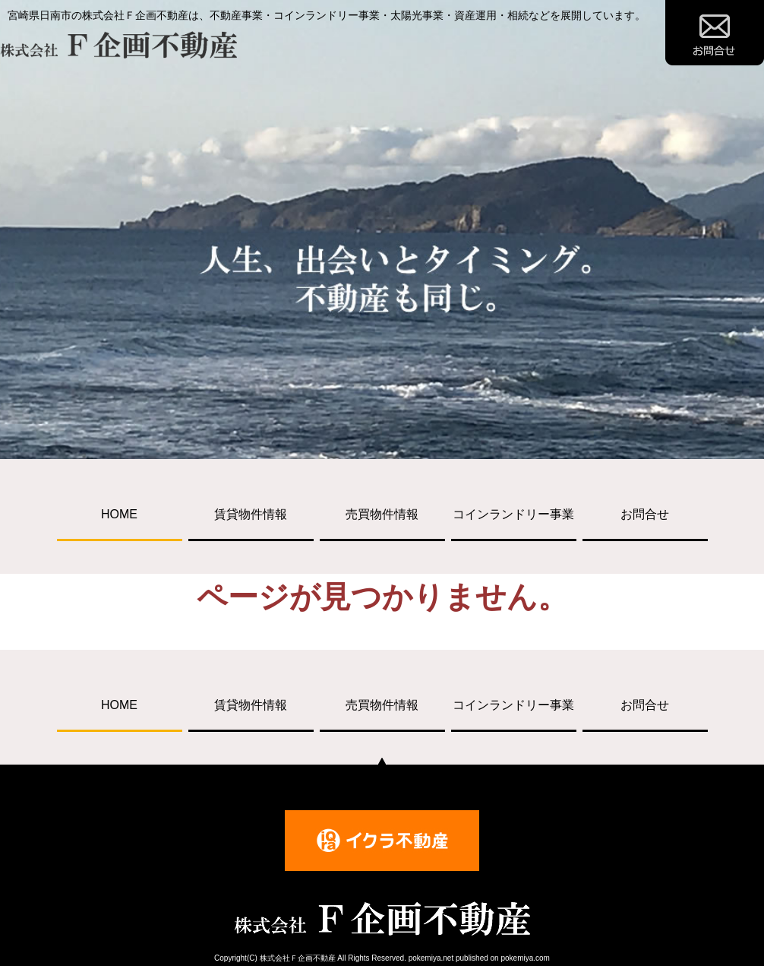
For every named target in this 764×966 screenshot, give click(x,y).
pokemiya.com (524, 958)
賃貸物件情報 (250, 514)
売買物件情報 (382, 514)
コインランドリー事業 (513, 514)
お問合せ (644, 514)
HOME (119, 514)
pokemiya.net (431, 958)
